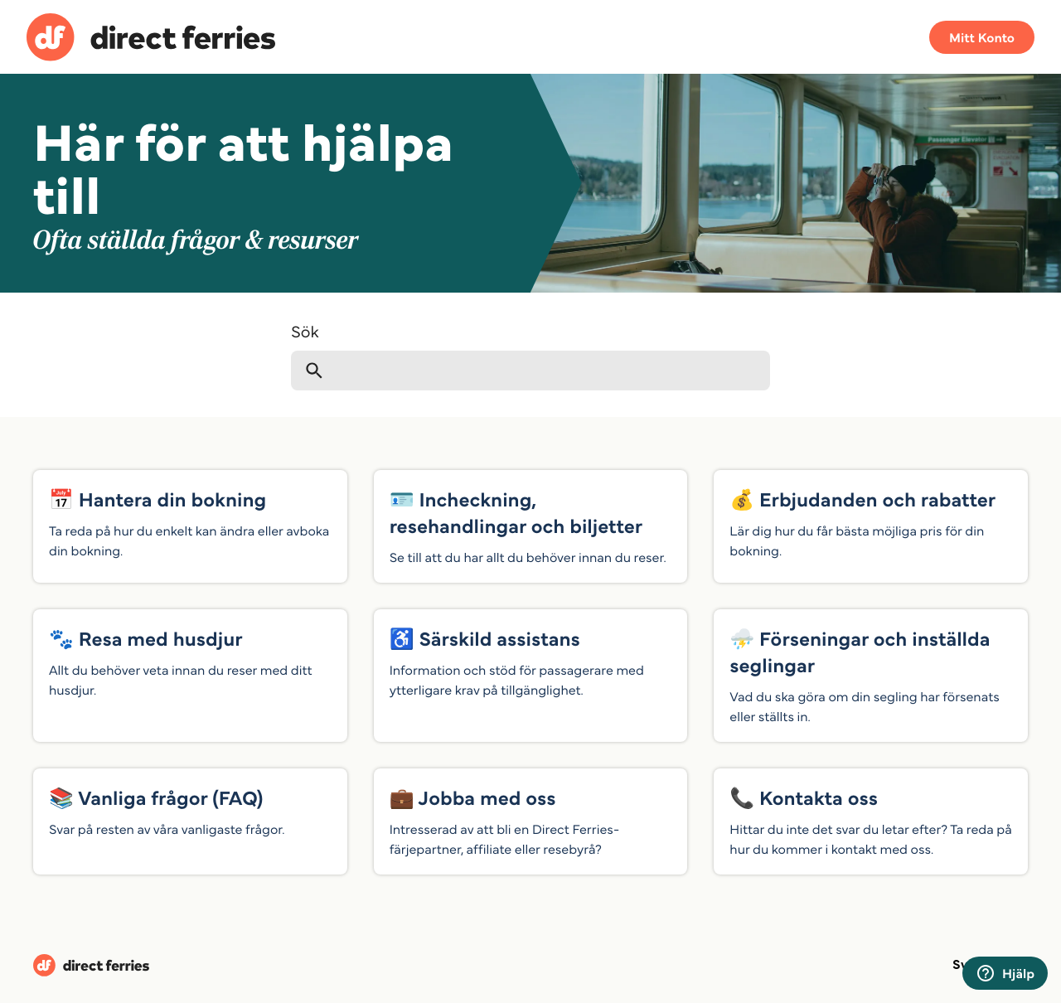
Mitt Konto (982, 37)
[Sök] (530, 370)
